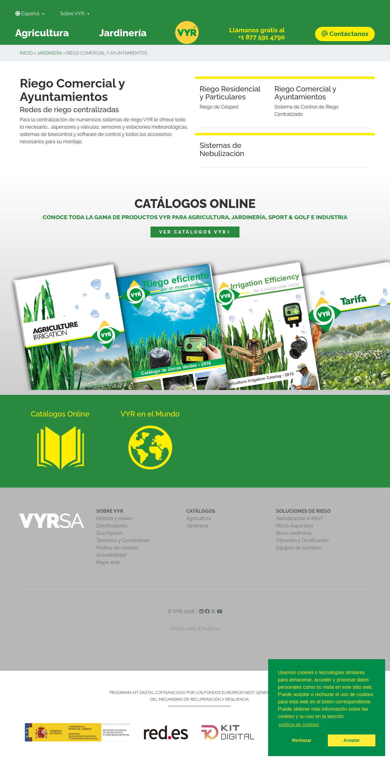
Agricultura (198, 518)
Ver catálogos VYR (195, 231)
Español (28, 13)
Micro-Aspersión (294, 526)
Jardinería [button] (123, 32)
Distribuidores (111, 526)
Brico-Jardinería (293, 533)
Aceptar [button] (351, 740)
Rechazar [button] (301, 740)
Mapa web (108, 562)
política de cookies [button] (299, 724)
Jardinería (49, 52)
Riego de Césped (219, 107)
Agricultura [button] (42, 32)
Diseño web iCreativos (195, 628)
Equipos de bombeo (299, 548)
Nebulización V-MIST (299, 518)
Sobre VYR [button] (73, 13)
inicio (26, 52)
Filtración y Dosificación (302, 540)
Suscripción (109, 533)
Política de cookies (117, 548)
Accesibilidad (111, 555)
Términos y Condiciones (123, 540)
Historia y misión (114, 518)
